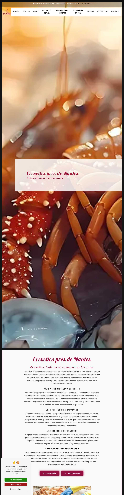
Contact (115, 12)
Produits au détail (47, 11)
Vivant (36, 12)
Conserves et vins (78, 11)
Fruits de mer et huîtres (63, 11)
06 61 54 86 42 (84, 3)
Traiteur (26, 12)
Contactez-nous (72, 473)
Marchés (90, 12)
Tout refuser (16, 484)
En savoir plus (50, 473)
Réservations (102, 12)
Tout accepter (16, 480)
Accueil (16, 12)
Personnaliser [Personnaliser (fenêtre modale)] (15, 489)
